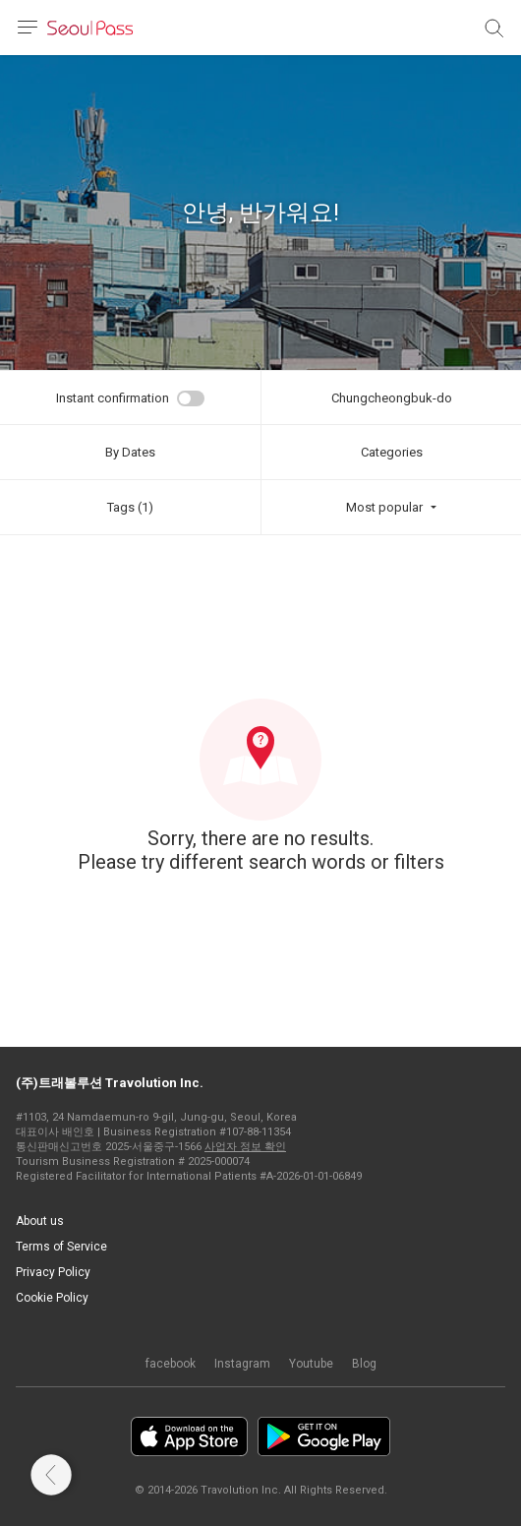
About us (40, 1221)
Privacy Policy (53, 1272)
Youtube (311, 1364)
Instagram (242, 1364)
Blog (364, 1364)
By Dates (130, 452)
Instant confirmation (112, 398)
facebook (170, 1364)
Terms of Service (61, 1246)
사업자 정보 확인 (245, 1146)
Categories (392, 452)
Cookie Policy (52, 1298)
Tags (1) (130, 507)
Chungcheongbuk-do (391, 398)
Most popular (384, 507)
